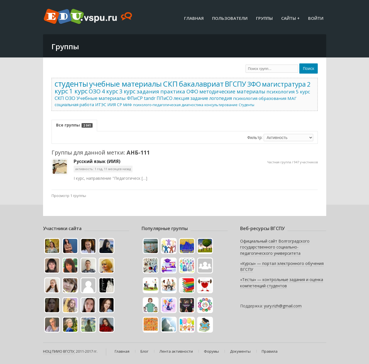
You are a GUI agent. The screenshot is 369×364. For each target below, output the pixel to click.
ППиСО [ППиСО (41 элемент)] (164, 98)
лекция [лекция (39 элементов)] (181, 98)
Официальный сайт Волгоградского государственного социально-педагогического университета (275, 247)
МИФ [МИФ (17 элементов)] (127, 104)
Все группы (74, 125)
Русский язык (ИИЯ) (97, 161)
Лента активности (176, 351)
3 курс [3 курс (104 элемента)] (127, 91)
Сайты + (290, 18)
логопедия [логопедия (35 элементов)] (220, 98)
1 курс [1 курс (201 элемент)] (78, 91)
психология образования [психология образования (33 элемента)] (259, 98)
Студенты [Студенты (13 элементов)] (246, 104)
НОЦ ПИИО (52, 351)
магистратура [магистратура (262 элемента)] (284, 84)
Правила (270, 351)
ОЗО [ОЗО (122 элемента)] (95, 91)
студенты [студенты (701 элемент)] (71, 84)
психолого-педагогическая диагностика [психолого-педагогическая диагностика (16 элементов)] (168, 104)
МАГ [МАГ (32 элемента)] (292, 98)
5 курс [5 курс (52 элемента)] (303, 91)
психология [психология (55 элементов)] (280, 91)
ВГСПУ (68, 351)
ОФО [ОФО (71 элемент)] (192, 91)
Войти (315, 18)
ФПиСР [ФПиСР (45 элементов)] (135, 98)
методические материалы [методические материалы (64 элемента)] (232, 91)
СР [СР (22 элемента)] (119, 104)
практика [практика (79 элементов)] (172, 91)
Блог (144, 351)
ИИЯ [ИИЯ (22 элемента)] (111, 104)
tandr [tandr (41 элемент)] (149, 98)
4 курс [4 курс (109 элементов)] (110, 91)
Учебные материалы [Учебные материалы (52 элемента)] (101, 98)
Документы (240, 351)
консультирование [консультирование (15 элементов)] (221, 104)
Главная (194, 18)
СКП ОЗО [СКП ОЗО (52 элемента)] (65, 98)
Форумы (211, 351)
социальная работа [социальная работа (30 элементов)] (74, 104)
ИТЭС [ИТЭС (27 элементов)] (100, 104)
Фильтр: (255, 137)
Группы (264, 18)
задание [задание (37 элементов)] (199, 98)
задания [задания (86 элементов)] (147, 91)
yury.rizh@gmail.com (283, 306)
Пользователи (230, 18)
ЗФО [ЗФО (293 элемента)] (254, 84)
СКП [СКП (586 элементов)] (170, 84)
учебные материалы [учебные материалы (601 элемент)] (125, 84)
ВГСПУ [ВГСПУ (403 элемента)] (235, 84)
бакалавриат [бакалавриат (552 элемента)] (201, 84)
